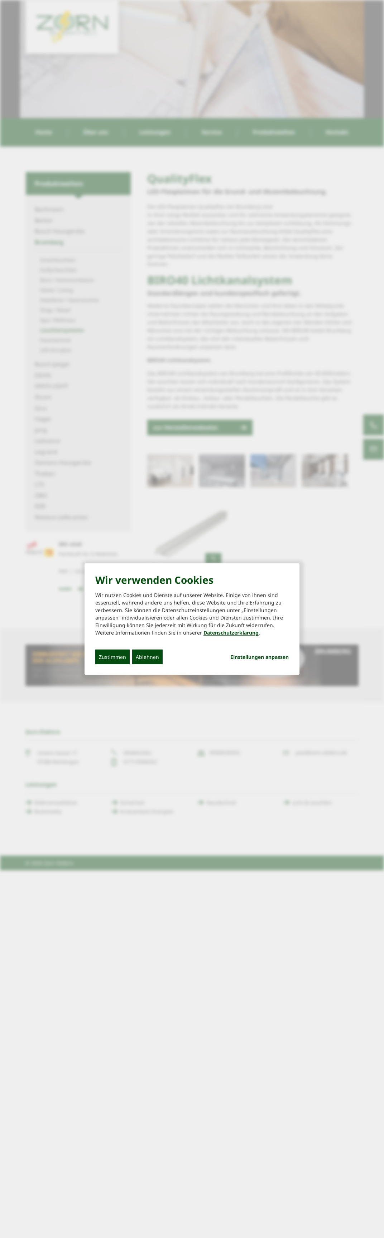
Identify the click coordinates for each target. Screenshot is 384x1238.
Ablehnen (147, 657)
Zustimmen (112, 657)
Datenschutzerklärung (231, 632)
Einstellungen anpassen (259, 657)
